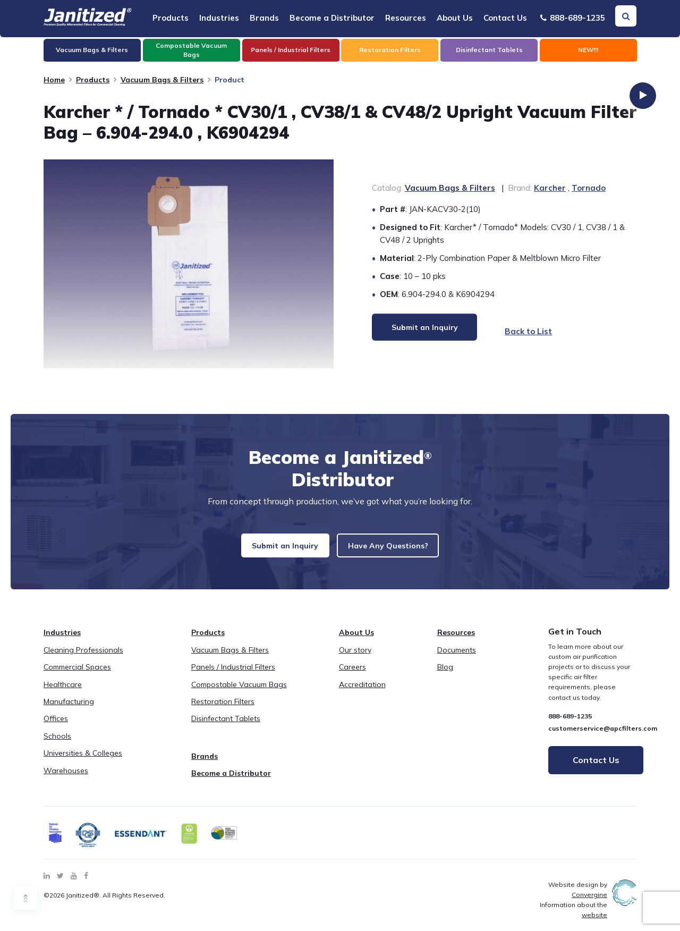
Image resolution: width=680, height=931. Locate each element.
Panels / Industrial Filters (233, 675)
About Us (455, 18)
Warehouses (66, 778)
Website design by (577, 897)
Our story (355, 658)
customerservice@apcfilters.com (602, 736)
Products (170, 18)
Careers (352, 675)
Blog (445, 675)
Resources (405, 18)
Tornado (589, 188)
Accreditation (362, 692)
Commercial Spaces (77, 675)
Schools (57, 744)
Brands (264, 18)
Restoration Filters (222, 709)
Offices (56, 726)
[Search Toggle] (625, 16)
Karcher (550, 188)
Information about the (573, 918)
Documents (456, 658)
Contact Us (505, 18)
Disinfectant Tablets (225, 726)
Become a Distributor (332, 18)
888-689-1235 (572, 18)
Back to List (519, 331)
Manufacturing (69, 709)
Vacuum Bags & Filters (162, 79)
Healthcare (63, 692)
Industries (219, 18)
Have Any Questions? (394, 549)
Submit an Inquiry (279, 549)
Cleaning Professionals (83, 658)
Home (54, 79)
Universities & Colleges (83, 761)
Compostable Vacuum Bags (239, 692)
